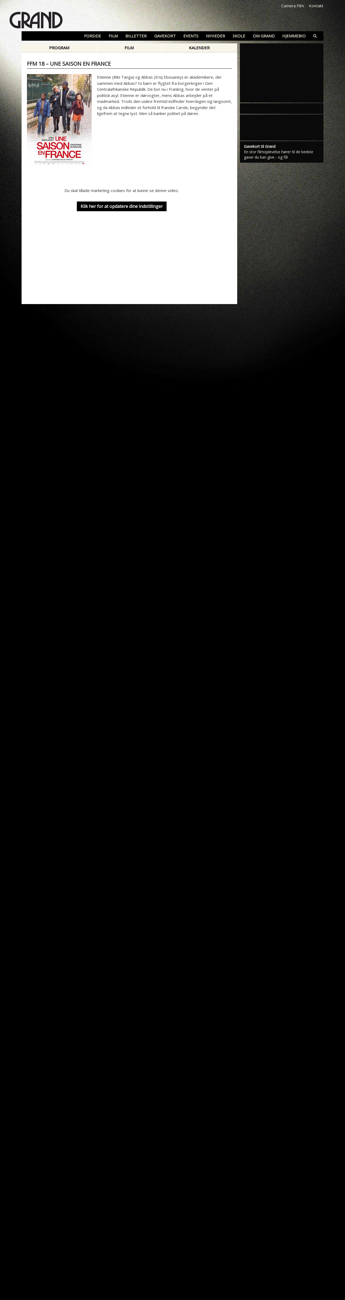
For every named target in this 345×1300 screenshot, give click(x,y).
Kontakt (316, 5)
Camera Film (292, 5)
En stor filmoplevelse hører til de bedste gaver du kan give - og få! (278, 154)
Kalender (199, 47)
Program (59, 47)
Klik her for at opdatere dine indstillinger (122, 207)
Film (129, 47)
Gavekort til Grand (259, 146)
